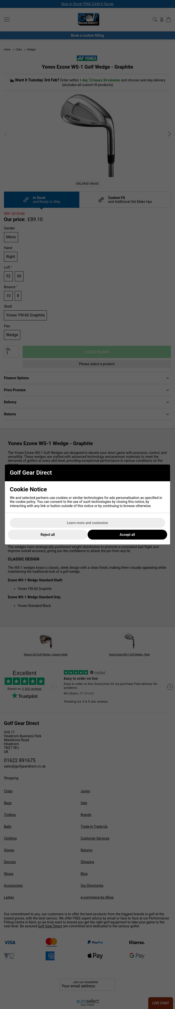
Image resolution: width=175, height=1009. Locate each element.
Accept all (127, 535)
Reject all (47, 535)
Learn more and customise (87, 523)
